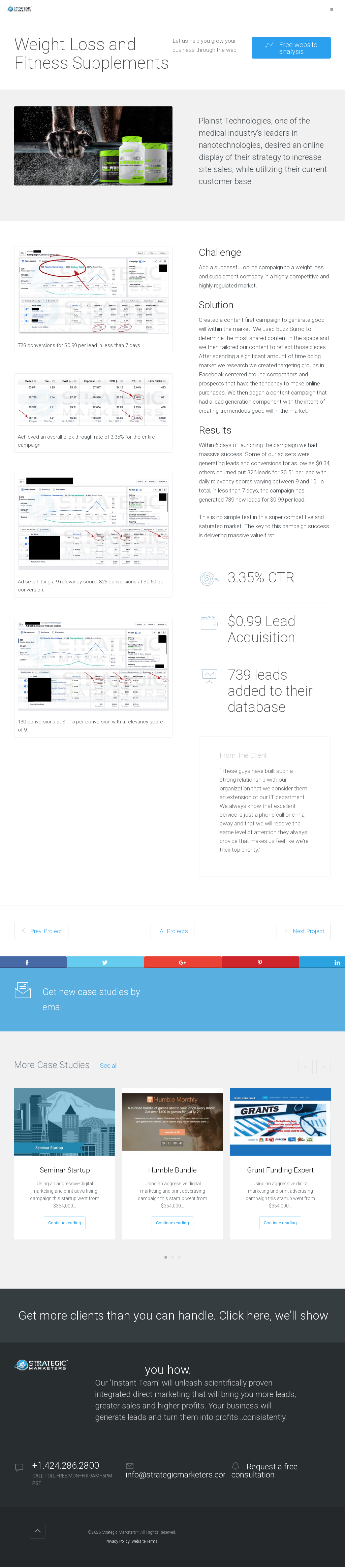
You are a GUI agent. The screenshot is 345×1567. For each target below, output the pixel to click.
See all (109, 1066)
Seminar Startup (65, 1170)
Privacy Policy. (117, 1541)
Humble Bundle (172, 1170)
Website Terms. (145, 1541)
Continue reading (64, 1222)
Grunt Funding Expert (280, 1170)
